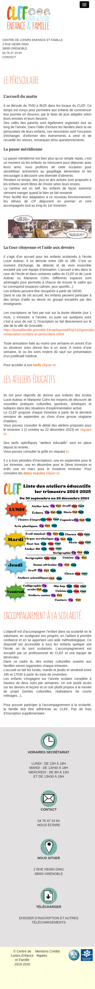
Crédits (55, 951)
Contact (9, 57)
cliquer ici (49, 365)
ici (67, 451)
